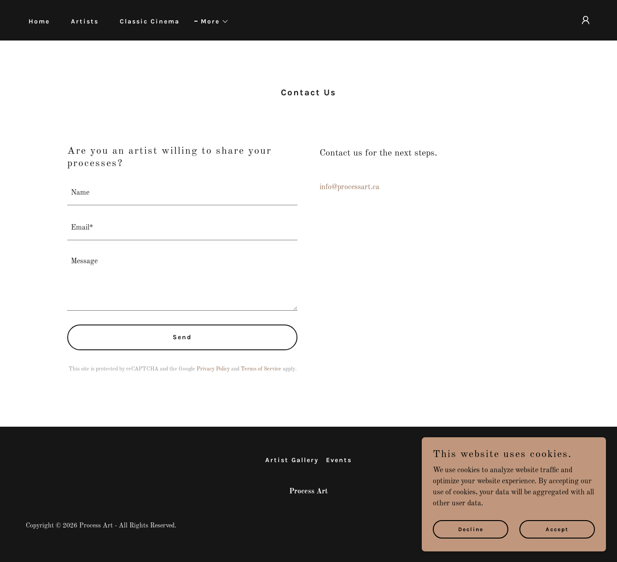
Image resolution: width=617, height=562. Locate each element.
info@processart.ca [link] (349, 187)
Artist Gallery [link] (292, 460)
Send (182, 337)
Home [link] (39, 21)
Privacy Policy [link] (213, 369)
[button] (211, 21)
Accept (557, 529)
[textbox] (182, 193)
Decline (470, 529)
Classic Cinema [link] (150, 21)
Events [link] (339, 460)
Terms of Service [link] (261, 369)
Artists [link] (85, 21)
